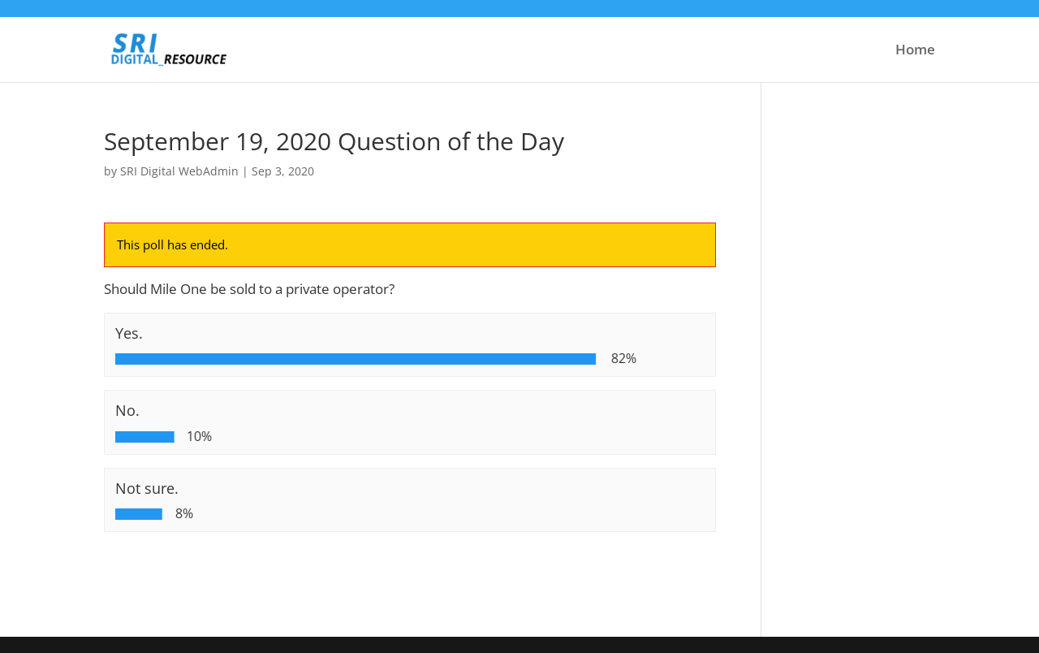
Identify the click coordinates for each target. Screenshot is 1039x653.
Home (915, 51)
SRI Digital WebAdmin (179, 171)
